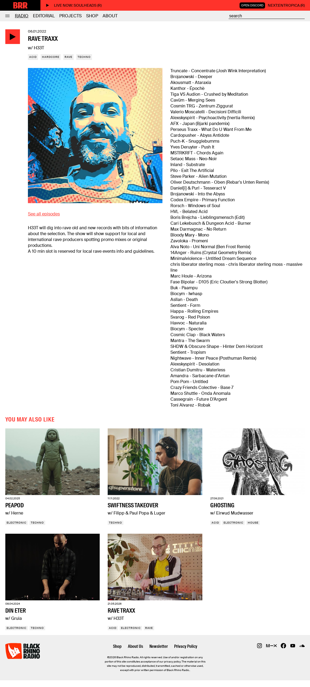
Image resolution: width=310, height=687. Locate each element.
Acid (33, 57)
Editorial (44, 16)
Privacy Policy (185, 646)
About (110, 16)
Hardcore (50, 57)
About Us (135, 646)
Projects (70, 16)
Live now (74, 5)
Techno (84, 57)
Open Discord (252, 5)
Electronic (16, 522)
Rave (68, 57)
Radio (21, 16)
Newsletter (158, 646)
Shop (92, 16)
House (253, 522)
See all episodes (44, 214)
